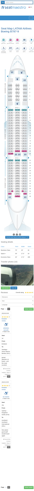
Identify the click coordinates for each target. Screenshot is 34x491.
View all (13, 288)
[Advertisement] (17, 12)
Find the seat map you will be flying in (17, 237)
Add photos (5, 288)
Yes (9, 376)
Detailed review (4, 319)
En (30, 7)
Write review (28, 309)
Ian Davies (6, 397)
